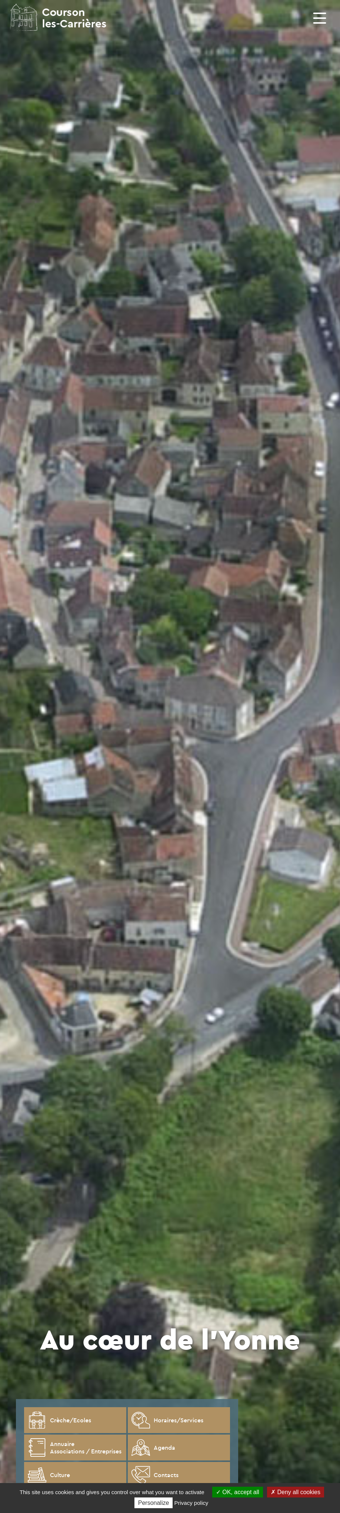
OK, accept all (237, 1492)
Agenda (153, 1447)
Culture (49, 1475)
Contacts (155, 1475)
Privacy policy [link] (191, 1503)
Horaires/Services (167, 1420)
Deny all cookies (295, 1492)
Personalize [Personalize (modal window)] (153, 1503)
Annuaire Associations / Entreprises (74, 1447)
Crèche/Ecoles (59, 1420)
